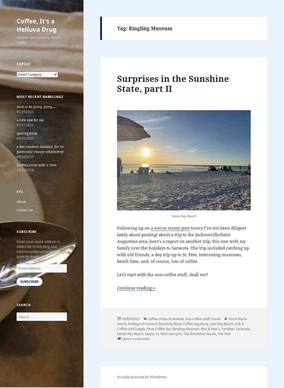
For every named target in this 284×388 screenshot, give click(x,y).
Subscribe (29, 281)
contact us (25, 210)
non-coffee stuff (198, 318)
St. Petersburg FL (169, 333)
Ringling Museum (186, 328)
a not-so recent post (170, 228)
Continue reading (134, 288)
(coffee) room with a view (37, 165)
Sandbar (228, 328)
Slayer (149, 333)
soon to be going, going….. (37, 106)
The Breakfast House (200, 333)
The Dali (224, 333)
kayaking (201, 323)
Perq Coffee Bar (159, 328)
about (21, 201)
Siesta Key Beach (130, 333)
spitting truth (27, 133)
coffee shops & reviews (166, 318)
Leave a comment (135, 338)
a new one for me (30, 120)
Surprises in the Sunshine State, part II (173, 83)
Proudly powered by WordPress (142, 377)
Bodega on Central (142, 323)
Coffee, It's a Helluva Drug (37, 25)
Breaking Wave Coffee (176, 323)
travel (216, 318)
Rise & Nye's (210, 328)
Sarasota (243, 328)
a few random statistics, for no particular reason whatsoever (40, 149)
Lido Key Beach (221, 323)
